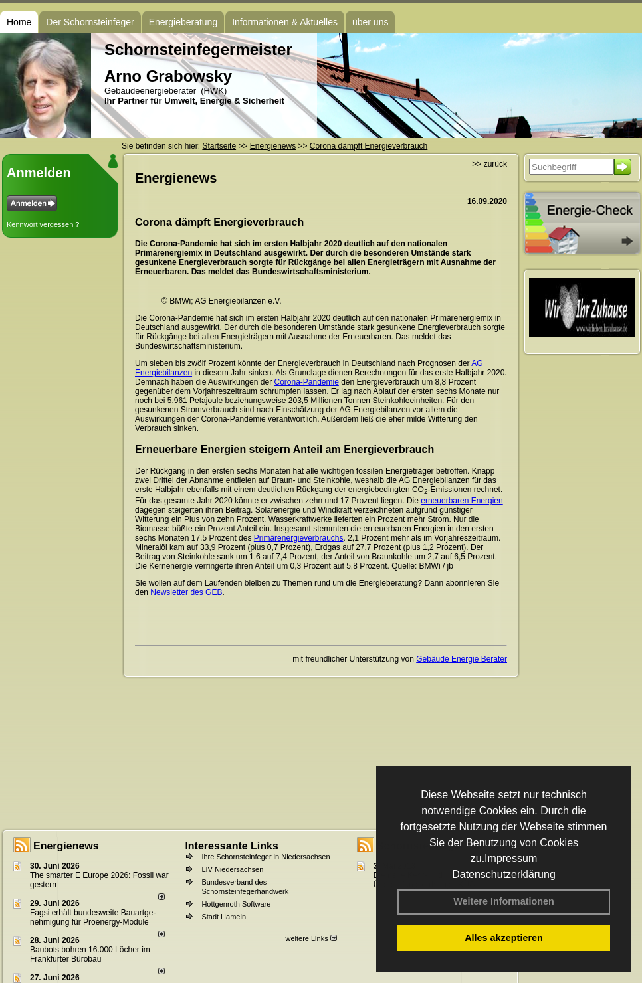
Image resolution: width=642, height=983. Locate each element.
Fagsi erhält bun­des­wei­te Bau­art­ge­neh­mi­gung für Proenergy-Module (93, 917)
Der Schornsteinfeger (90, 22)
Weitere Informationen (503, 901)
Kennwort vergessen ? (43, 224)
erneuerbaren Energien (461, 500)
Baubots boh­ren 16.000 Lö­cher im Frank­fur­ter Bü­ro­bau (90, 954)
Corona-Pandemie (306, 382)
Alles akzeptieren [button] (504, 938)
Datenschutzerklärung (504, 874)
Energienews (66, 845)
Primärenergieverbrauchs (299, 538)
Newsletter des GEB (186, 592)
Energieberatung (183, 22)
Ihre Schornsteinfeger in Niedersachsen (265, 857)
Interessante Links (231, 845)
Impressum (510, 858)
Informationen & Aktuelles (285, 22)
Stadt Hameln (223, 917)
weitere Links (310, 938)
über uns (370, 22)
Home (19, 22)
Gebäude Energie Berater (461, 659)
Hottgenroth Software (235, 904)
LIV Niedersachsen (232, 869)
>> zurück (489, 164)
